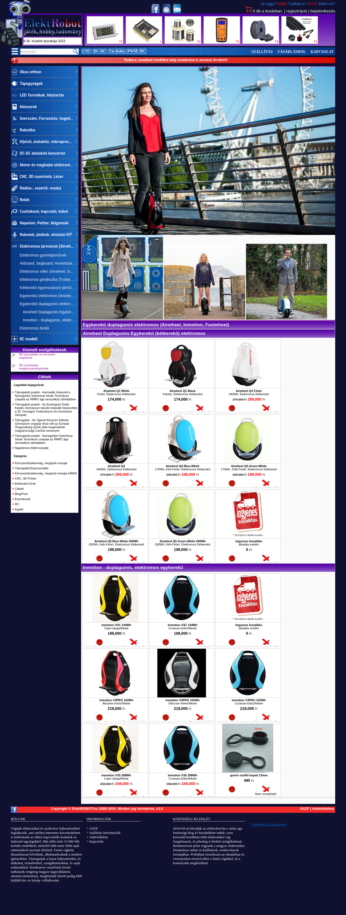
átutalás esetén (249, 544)
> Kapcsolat (95, 841)
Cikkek (19, 488)
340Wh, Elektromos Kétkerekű (249, 394)
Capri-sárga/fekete (116, 628)
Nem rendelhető (133, 411)
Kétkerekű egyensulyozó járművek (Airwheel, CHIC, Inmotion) (49, 287)
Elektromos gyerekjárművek (43, 255)
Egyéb (19, 509)
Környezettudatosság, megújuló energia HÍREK (46, 473)
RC (142, 51)
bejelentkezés (322, 11)
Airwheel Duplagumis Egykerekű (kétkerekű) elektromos (49, 312)
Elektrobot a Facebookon (269, 824)
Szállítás (262, 52)
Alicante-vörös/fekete (116, 703)
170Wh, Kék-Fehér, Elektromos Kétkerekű (182, 469)
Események (22, 499)
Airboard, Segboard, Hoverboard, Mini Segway (49, 263)
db (264, 11)
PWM (132, 51)
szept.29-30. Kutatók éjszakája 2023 (57, 41)
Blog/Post (21, 493)
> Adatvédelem (97, 837)
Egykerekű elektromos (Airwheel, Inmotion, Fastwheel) (49, 296)
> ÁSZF (92, 828)
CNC (86, 51)
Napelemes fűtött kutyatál (31, 448)
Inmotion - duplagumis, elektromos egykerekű (49, 320)
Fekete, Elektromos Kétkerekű (182, 394)
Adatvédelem (323, 809)
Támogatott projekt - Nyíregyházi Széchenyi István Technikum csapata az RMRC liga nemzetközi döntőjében (43, 439)
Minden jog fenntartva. (137, 809)
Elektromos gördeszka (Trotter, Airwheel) (49, 279)
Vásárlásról (291, 52)
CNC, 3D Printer (25, 478)
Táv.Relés (116, 51)
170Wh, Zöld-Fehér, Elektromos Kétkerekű (249, 469)
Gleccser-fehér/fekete (182, 703)
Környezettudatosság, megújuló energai (41, 463)
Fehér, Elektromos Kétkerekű (116, 394)
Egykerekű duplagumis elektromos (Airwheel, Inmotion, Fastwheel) (49, 304)
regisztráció (296, 11)
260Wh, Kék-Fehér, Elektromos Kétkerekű (116, 544)
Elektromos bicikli (34, 328)
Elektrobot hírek (25, 483)
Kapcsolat (322, 52)
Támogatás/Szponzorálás (32, 468)
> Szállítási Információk (103, 833)
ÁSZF (304, 809)
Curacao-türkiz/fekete (182, 628)
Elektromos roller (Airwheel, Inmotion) (49, 271)
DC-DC (100, 51)
